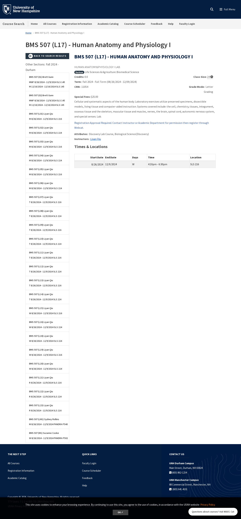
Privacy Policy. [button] (207, 504)
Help (171, 23)
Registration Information (77, 23)
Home (34, 23)
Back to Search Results (47, 56)
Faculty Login (187, 23)
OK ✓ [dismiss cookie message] (120, 512)
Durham (79, 72)
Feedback (156, 23)
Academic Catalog (108, 23)
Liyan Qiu (95, 139)
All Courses (49, 23)
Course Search (13, 24)
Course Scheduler (134, 23)
